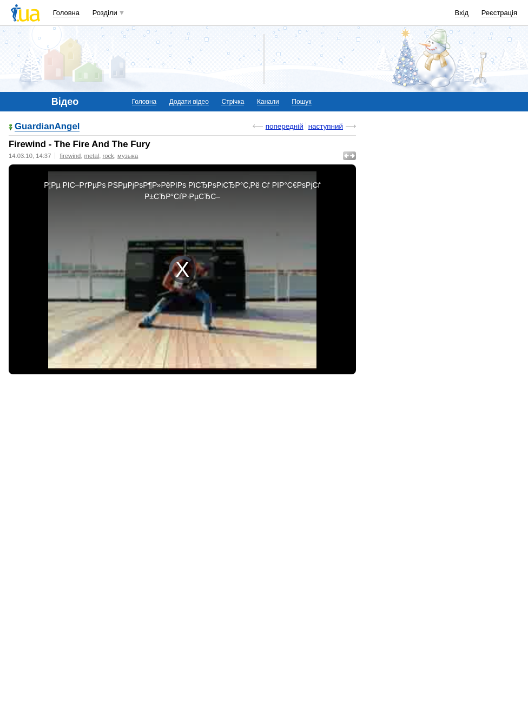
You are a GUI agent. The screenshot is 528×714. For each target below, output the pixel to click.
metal (92, 156)
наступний (325, 126)
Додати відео (189, 101)
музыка (127, 156)
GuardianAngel (47, 126)
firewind (70, 156)
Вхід (462, 13)
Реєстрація (499, 13)
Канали (268, 101)
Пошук (301, 101)
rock (108, 156)
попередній (284, 126)
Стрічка (232, 101)
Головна (66, 13)
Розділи (105, 13)
